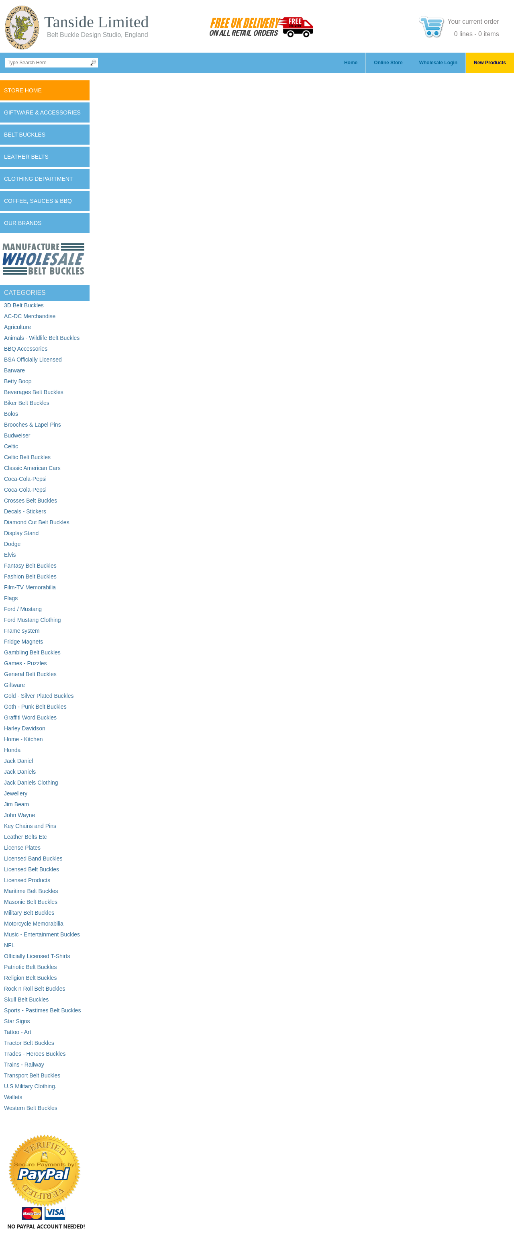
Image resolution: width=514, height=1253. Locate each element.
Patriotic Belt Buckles (30, 967)
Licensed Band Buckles (33, 858)
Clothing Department (38, 179)
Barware (14, 370)
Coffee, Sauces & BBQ (38, 201)
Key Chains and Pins (30, 826)
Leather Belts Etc (25, 837)
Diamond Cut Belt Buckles (36, 522)
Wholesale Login (438, 62)
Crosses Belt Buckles (30, 500)
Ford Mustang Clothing (32, 620)
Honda (12, 750)
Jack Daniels (20, 772)
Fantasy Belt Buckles (30, 565)
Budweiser (17, 435)
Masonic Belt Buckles (30, 902)
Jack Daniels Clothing (31, 782)
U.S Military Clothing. (30, 1086)
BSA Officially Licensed (33, 359)
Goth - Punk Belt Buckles (35, 706)
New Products (490, 62)
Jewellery (15, 793)
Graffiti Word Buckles (30, 717)
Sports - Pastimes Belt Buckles (42, 1010)
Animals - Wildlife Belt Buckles (42, 338)
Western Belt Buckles (30, 1108)
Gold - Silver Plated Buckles (39, 696)
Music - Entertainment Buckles (42, 934)
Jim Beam (16, 804)
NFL (9, 945)
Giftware (14, 685)
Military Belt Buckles (29, 913)
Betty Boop (18, 381)
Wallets (13, 1097)
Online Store (388, 62)
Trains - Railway (24, 1064)
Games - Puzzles (25, 663)
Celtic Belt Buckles (27, 457)
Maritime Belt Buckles (31, 891)
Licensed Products (27, 880)
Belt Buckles (24, 134)
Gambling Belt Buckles (32, 652)
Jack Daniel (18, 761)
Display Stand (21, 533)
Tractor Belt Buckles (29, 1043)
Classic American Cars (32, 468)
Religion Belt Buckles (30, 978)
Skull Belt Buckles (26, 999)
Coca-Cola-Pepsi (25, 479)
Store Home (23, 90)
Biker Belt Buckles (26, 403)
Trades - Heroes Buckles (35, 1054)
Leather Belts (26, 156)
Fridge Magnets (23, 641)
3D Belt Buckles (24, 305)
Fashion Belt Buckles (30, 576)
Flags (11, 598)
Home (350, 62)
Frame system (22, 631)
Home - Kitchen (23, 739)
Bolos (11, 414)
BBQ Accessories (25, 348)
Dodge (12, 544)
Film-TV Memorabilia (30, 587)
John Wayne (19, 815)
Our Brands (22, 223)
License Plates (22, 847)
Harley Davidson (24, 728)
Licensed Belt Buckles (31, 869)
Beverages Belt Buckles (33, 392)
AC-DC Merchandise (29, 316)
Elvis (10, 555)
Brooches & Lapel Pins (32, 424)
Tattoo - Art (17, 1032)
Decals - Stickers (25, 511)
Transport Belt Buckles (32, 1075)
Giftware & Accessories (42, 112)
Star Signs (17, 1021)
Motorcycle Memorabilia (33, 923)
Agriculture (17, 327)
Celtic (11, 446)
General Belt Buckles (30, 674)
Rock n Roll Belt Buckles (34, 988)
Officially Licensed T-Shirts (37, 956)
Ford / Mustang (23, 609)
